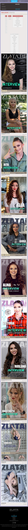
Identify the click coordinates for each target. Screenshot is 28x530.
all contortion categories (18, 16)
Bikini (15, 35)
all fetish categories (14, 34)
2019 (6, 28)
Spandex (14, 52)
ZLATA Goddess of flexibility (14, 510)
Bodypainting (14, 37)
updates (17, 4)
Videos (10, 19)
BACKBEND (18, 17)
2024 (6, 20)
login (8, 1)
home (3, 4)
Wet (14, 47)
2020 (6, 26)
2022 (6, 23)
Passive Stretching (17, 25)
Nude (14, 49)
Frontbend (18, 23)
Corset (14, 40)
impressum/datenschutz (14, 520)
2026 (6, 17)
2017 (6, 31)
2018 (6, 29)
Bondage (14, 38)
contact (14, 519)
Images (10, 17)
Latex (14, 44)
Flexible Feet (17, 22)
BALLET (18, 19)
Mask (14, 46)
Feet (14, 41)
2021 (6, 25)
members (4, 9)
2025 (6, 19)
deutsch (23, 1)
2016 (6, 32)
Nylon (14, 50)
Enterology (18, 20)
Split (18, 26)
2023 (6, 22)
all (6, 16)
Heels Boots (14, 43)
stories (4, 6)
